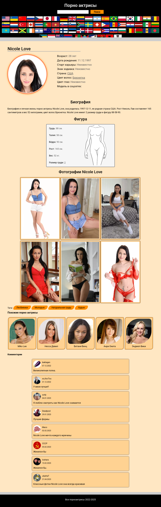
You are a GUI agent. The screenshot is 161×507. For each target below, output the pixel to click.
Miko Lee (22, 346)
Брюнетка (79, 77)
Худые (81, 307)
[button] (40, 208)
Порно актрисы (80, 5)
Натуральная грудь (61, 307)
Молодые (40, 307)
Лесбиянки (22, 307)
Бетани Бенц (80, 346)
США (70, 73)
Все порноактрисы (75, 499)
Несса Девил (51, 346)
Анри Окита (110, 346)
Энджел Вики (139, 346)
